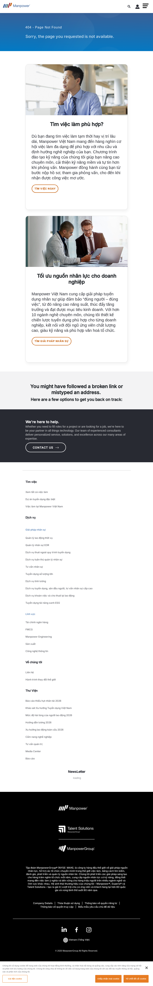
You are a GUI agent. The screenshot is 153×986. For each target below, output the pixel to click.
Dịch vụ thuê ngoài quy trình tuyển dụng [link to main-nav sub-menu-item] (47, 552)
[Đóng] (146, 970)
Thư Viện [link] (31, 690)
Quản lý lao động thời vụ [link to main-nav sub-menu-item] (39, 537)
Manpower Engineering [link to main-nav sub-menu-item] (38, 636)
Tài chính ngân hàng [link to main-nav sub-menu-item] (36, 622)
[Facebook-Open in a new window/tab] (76, 929)
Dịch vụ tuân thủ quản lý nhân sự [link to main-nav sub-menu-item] (43, 559)
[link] (76, 929)
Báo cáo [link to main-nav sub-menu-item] (30, 758)
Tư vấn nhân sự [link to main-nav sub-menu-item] (34, 566)
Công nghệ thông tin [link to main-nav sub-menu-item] (36, 651)
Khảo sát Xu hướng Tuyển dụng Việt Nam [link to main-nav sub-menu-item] (48, 707)
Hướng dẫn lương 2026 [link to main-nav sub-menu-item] (38, 722)
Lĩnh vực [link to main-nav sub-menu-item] (30, 614)
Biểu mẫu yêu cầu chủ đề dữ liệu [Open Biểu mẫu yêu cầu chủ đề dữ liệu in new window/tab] (96, 906)
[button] (146, 6)
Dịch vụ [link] (30, 517)
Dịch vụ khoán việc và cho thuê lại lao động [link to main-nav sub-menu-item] (49, 595)
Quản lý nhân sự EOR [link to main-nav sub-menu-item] (37, 545)
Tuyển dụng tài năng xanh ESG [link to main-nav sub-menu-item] (42, 602)
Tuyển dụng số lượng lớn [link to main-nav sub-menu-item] (39, 573)
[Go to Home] (16, 6)
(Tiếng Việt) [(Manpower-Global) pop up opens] (76, 940)
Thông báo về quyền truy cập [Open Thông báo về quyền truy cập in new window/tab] (56, 906)
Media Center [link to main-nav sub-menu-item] (33, 751)
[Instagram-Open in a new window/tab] (88, 929)
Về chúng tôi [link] (33, 662)
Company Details (43, 903)
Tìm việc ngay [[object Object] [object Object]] (45, 188)
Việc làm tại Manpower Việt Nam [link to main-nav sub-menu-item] (44, 506)
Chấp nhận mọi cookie (108, 981)
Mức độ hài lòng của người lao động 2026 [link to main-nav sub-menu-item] (48, 715)
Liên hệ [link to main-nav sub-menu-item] (29, 672)
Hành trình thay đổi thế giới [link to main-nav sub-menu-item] (40, 679)
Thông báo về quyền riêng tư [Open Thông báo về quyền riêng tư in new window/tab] (101, 903)
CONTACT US (46, 447)
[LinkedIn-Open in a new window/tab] (64, 929)
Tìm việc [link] (31, 481)
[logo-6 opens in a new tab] (77, 849)
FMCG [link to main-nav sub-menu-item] (29, 629)
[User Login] (137, 7)
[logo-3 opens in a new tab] (76, 829)
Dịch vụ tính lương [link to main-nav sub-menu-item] (35, 581)
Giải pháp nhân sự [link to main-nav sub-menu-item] (35, 529)
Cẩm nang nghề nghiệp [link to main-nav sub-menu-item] (38, 736)
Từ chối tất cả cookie (136, 981)
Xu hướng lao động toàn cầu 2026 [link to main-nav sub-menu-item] (44, 729)
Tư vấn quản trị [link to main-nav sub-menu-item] (34, 744)
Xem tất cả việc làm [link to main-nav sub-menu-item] (36, 492)
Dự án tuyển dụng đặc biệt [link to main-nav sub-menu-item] (40, 499)
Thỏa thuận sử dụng (68, 903)
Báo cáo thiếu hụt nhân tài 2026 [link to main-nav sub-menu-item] (43, 700)
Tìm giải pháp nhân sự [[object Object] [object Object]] (51, 341)
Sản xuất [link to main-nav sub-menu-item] (30, 643)
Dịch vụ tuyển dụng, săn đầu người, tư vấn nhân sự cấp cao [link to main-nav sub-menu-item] (58, 588)
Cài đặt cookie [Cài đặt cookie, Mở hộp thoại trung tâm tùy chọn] (15, 981)
